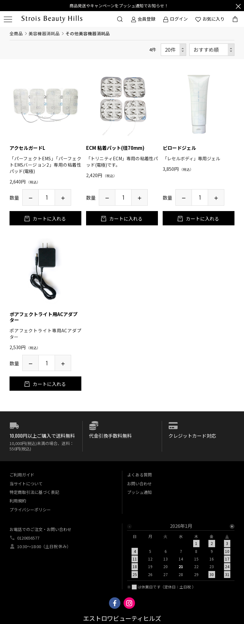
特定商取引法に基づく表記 (34, 492)
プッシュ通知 (139, 492)
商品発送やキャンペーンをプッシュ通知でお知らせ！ (119, 6)
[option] (181, 552)
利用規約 (18, 501)
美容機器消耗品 (44, 33)
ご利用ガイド (22, 475)
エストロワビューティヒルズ (122, 618)
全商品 (16, 33)
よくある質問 (139, 475)
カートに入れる (49, 218)
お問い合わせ (139, 484)
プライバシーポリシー (30, 510)
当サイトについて (26, 484)
